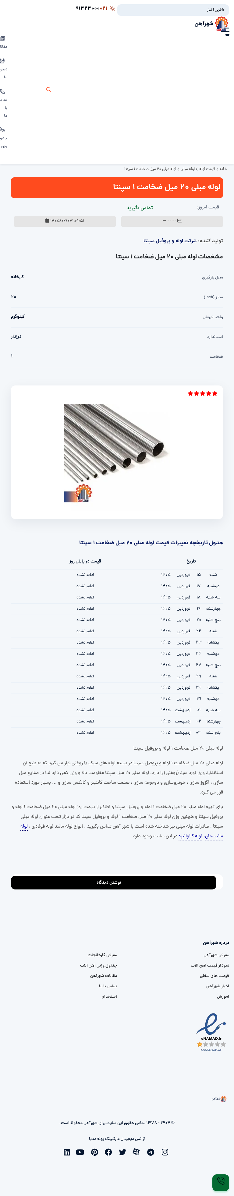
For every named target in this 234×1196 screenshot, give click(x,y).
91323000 (95, 8)
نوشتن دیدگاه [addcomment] (112, 881)
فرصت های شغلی (214, 976)
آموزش (223, 997)
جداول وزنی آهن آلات (98, 966)
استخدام (109, 997)
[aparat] (138, 1151)
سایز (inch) (213, 297)
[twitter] (124, 1151)
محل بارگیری (212, 278)
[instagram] (166, 1151)
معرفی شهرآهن (216, 955)
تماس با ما (108, 986)
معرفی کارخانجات (102, 955)
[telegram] (152, 1151)
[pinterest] (96, 1151)
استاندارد (215, 337)
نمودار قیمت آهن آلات (210, 966)
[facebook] (110, 1151)
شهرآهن (204, 24)
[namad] (211, 1032)
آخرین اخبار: (215, 10)
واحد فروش (213, 317)
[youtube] (82, 1151)
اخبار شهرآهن (217, 986)
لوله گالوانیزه (190, 836)
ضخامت (216, 357)
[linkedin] (68, 1151)
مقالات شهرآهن (103, 976)
